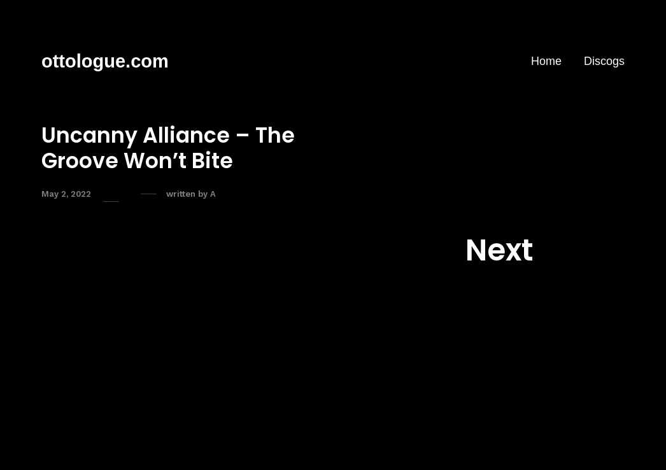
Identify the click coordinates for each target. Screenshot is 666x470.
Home (546, 61)
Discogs (604, 61)
